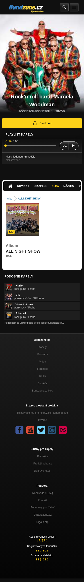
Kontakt (42, 500)
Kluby (42, 376)
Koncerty (42, 354)
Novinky (23, 186)
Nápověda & (42, 493)
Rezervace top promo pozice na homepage (42, 412)
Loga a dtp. (42, 522)
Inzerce (42, 420)
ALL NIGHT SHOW (29, 198)
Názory (68, 186)
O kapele (40, 186)
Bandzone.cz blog (42, 390)
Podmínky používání (43, 507)
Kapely (42, 347)
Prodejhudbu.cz (42, 463)
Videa (42, 361)
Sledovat (42, 123)
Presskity (42, 456)
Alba (55, 186)
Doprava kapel (42, 470)
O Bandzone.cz (42, 514)
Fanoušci (42, 368)
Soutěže (42, 383)
